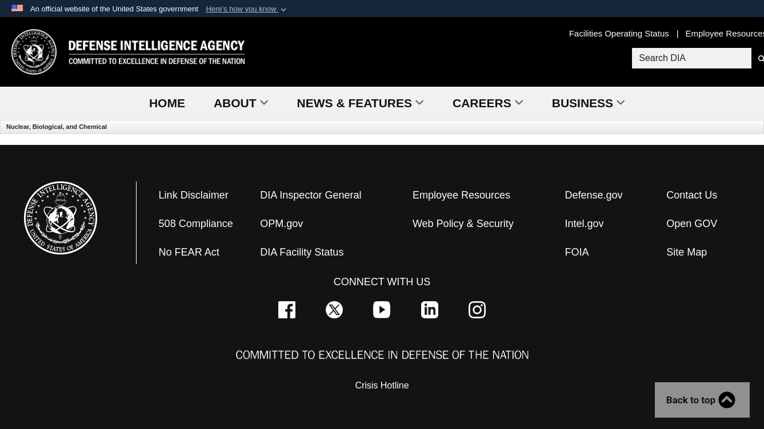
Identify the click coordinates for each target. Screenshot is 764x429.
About (241, 103)
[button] (247, 9)
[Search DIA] (690, 58)
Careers (488, 103)
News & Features (360, 103)
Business (588, 103)
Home (167, 103)
